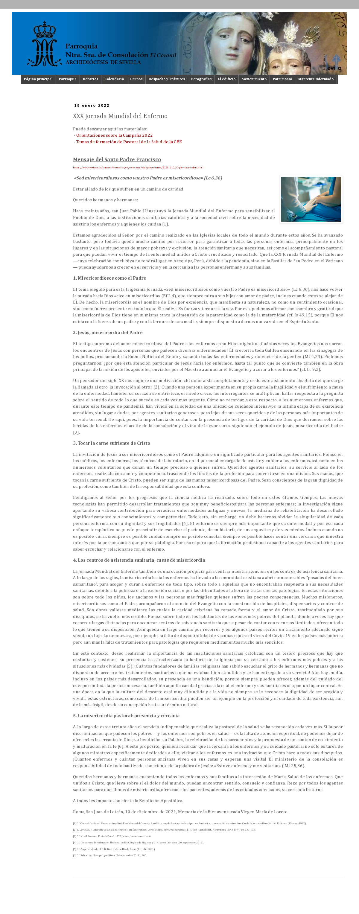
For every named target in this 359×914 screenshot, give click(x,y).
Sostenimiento (254, 79)
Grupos (136, 79)
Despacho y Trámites (167, 79)
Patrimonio (282, 79)
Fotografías (201, 79)
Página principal (38, 79)
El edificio (226, 79)
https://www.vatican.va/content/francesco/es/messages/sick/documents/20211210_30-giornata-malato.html (138, 167)
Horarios (90, 79)
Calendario (114, 79)
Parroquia (68, 79)
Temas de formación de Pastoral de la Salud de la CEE (129, 142)
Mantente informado (316, 79)
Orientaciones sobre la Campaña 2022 (114, 135)
